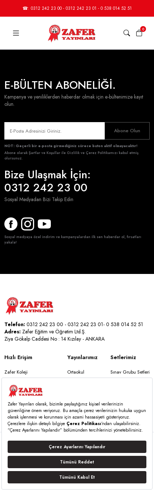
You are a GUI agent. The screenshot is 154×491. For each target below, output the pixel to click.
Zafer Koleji (16, 372)
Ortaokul (75, 372)
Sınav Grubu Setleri (130, 372)
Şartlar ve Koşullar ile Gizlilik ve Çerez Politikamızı (73, 152)
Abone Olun (127, 130)
